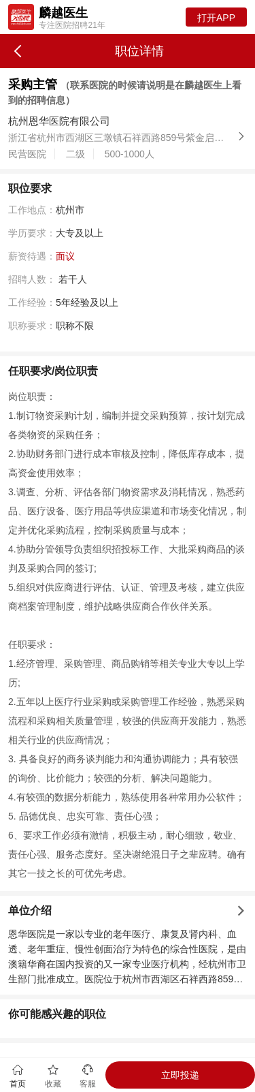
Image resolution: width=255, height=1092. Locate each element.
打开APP (216, 17)
